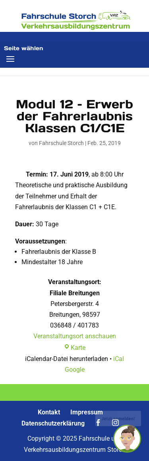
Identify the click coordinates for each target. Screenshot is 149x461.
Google (75, 369)
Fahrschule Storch (61, 143)
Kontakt (49, 412)
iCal (118, 359)
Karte (74, 347)
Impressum (86, 412)
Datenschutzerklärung (53, 423)
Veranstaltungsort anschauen (74, 336)
